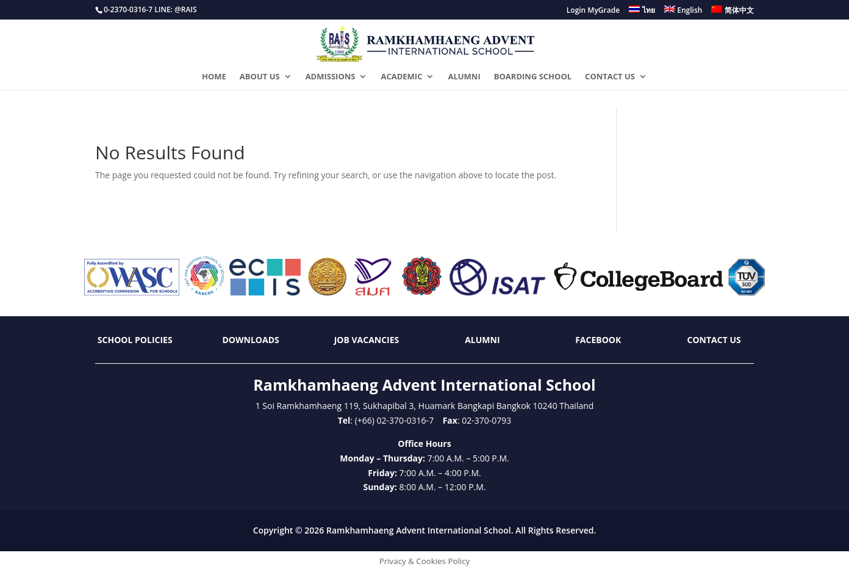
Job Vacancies (366, 340)
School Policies (135, 340)
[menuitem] (642, 12)
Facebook (598, 340)
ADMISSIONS (331, 77)
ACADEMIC (401, 77)
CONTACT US (610, 77)
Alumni (482, 340)
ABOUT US (260, 77)
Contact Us (714, 340)
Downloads (251, 340)
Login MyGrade (593, 11)
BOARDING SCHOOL (532, 77)
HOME (214, 77)
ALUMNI (464, 77)
